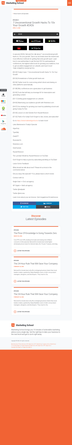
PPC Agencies (47, 345)
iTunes (3, 94)
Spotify (3, 108)
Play (14, 34)
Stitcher (3, 101)
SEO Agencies (39, 345)
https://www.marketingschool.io (27, 120)
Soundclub (3, 129)
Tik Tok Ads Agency (16, 345)
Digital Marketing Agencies (28, 345)
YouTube (3, 115)
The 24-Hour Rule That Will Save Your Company (36, 263)
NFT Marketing (38, 344)
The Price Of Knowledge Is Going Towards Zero (35, 233)
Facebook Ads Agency (16, 347)
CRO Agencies (29, 344)
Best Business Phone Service (18, 344)
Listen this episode (23, 251)
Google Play (3, 122)
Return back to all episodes (21, 14)
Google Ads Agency (27, 347)
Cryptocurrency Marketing (49, 344)
